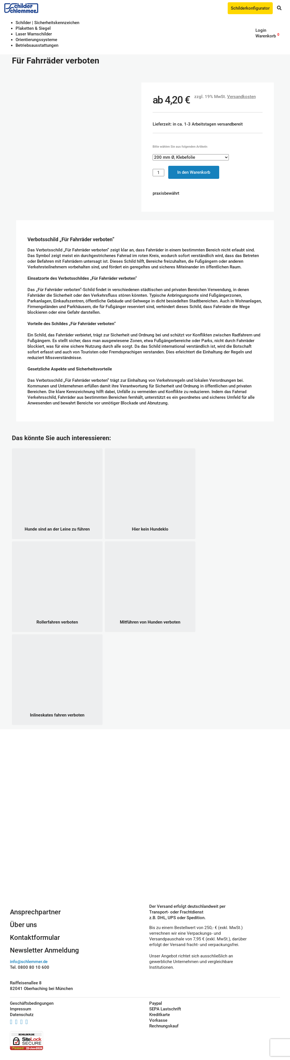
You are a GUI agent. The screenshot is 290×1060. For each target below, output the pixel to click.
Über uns (23, 925)
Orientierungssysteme (36, 39)
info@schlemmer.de (29, 961)
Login (260, 30)
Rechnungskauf (163, 1026)
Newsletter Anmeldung (44, 950)
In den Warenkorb (193, 172)
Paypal (155, 1003)
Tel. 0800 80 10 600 (29, 967)
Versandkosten (241, 96)
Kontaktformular (35, 938)
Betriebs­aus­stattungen (37, 45)
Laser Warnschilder (34, 34)
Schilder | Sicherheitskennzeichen (47, 22)
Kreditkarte (159, 1014)
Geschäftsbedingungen (32, 1003)
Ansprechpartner (35, 912)
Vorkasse (158, 1020)
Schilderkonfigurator (250, 8)
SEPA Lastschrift (165, 1009)
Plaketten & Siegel (33, 28)
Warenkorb (265, 36)
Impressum (20, 1009)
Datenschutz (22, 1014)
